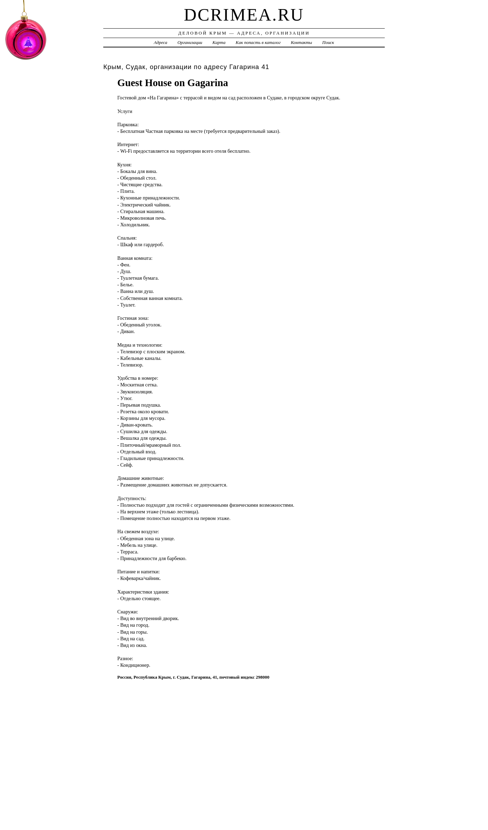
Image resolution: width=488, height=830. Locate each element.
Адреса (160, 42)
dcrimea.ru (244, 14)
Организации (190, 42)
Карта (218, 42)
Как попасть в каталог (258, 42)
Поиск (328, 42)
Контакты (301, 42)
